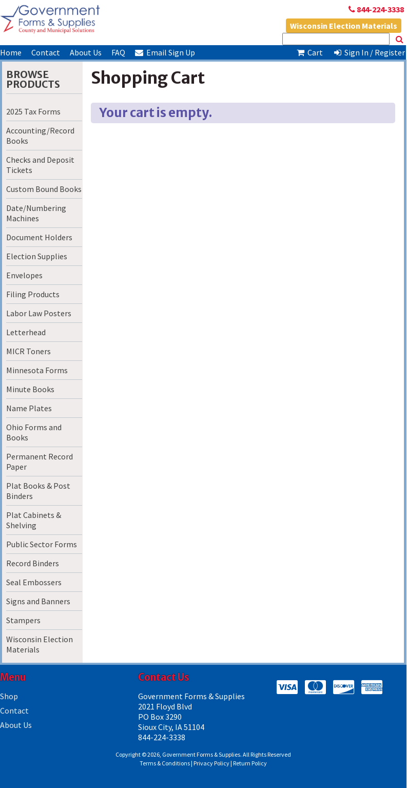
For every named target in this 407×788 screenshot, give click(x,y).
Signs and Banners (38, 601)
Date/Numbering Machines (36, 213)
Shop (9, 696)
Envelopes (24, 275)
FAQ (118, 52)
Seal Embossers (34, 582)
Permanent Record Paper (39, 461)
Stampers (23, 620)
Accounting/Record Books (40, 135)
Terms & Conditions (165, 763)
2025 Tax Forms (33, 111)
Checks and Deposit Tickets (40, 165)
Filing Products (33, 294)
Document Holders (39, 237)
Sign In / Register (369, 52)
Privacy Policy (211, 763)
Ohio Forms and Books (34, 432)
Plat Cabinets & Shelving (33, 520)
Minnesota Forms (37, 370)
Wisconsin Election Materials (343, 26)
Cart (309, 52)
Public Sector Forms (41, 544)
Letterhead (26, 332)
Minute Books (30, 389)
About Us (86, 52)
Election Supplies (36, 256)
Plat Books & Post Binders (38, 491)
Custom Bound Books (44, 189)
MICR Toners (28, 351)
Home (11, 52)
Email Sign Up (165, 52)
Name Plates (29, 408)
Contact (45, 52)
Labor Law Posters (38, 313)
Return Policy (250, 763)
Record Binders (32, 563)
